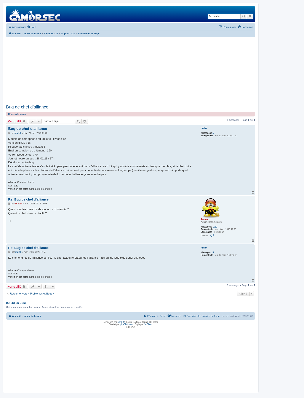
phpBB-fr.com (126, 324)
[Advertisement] (130, 71)
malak (204, 128)
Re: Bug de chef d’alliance (28, 199)
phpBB (120, 322)
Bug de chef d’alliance (27, 107)
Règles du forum (17, 114)
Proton (204, 219)
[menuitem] (31, 27)
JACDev (148, 324)
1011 (215, 227)
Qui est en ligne (16, 303)
